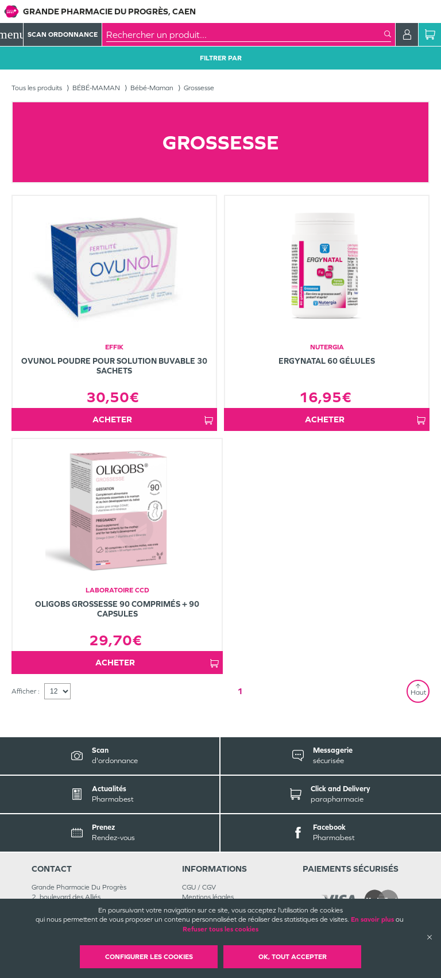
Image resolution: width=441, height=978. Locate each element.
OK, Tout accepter (292, 957)
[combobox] (245, 34)
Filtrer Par (221, 58)
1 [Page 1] (240, 691)
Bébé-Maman (151, 88)
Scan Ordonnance (63, 34)
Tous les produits (36, 88)
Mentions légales (208, 897)
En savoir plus (372, 919)
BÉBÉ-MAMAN (96, 88)
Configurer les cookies (149, 957)
